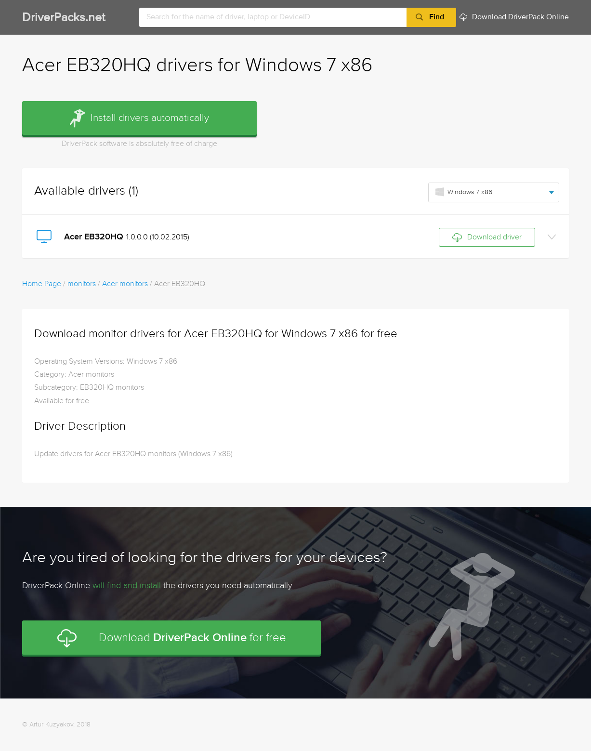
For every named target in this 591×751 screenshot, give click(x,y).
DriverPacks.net (63, 18)
